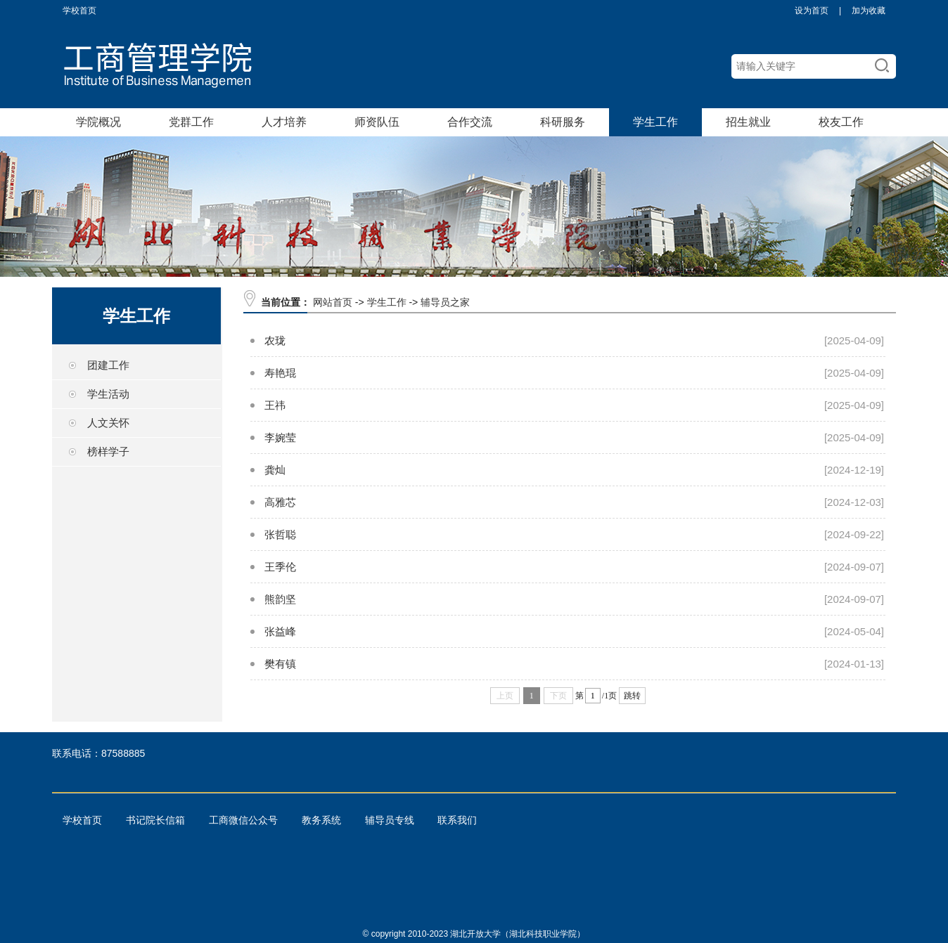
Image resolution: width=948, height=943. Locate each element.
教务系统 (321, 820)
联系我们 (457, 820)
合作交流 (469, 122)
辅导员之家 (445, 302)
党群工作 (191, 122)
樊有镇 (280, 664)
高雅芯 (280, 502)
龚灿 (275, 470)
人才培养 (284, 122)
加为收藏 (868, 10)
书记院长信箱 (155, 820)
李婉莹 (280, 437)
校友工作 (841, 122)
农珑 (275, 340)
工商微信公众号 (243, 820)
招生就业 (748, 122)
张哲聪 (280, 534)
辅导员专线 (389, 820)
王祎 (275, 405)
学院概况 (98, 122)
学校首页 (79, 10)
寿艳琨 (280, 373)
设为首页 (811, 10)
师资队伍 (376, 122)
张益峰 (280, 631)
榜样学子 (108, 451)
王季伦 (280, 567)
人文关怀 (108, 423)
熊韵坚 (280, 599)
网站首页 (332, 302)
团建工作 (108, 365)
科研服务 (562, 122)
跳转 (632, 696)
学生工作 (655, 122)
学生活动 (108, 394)
